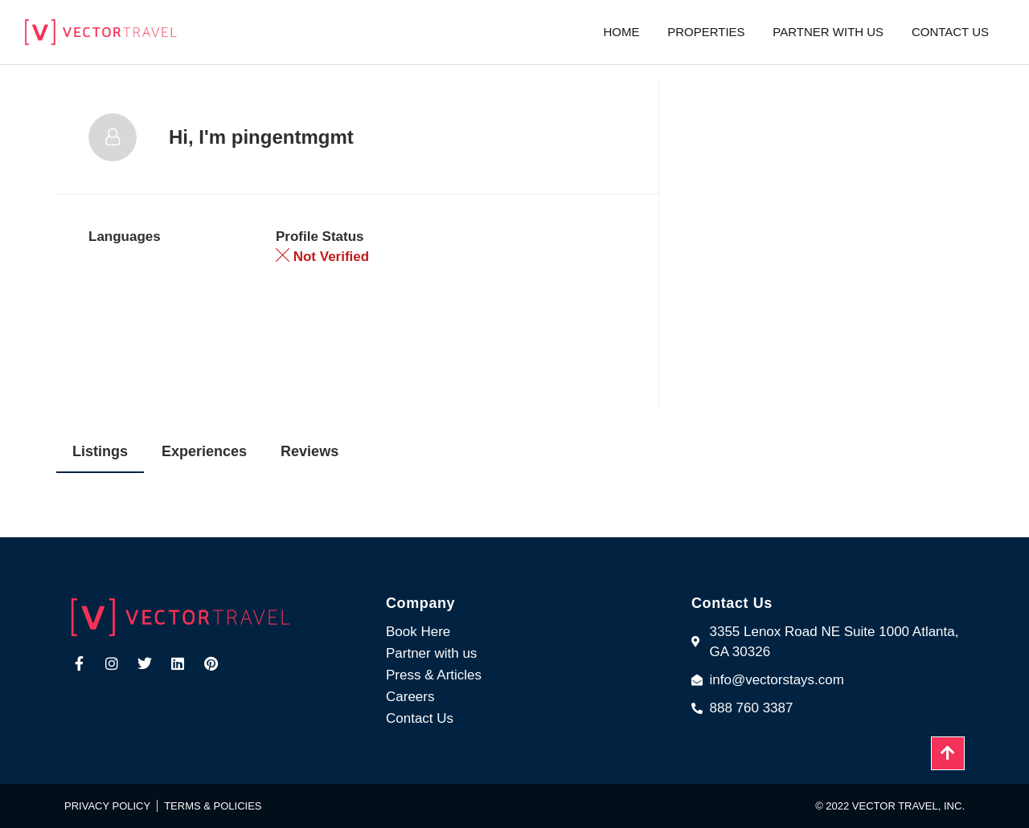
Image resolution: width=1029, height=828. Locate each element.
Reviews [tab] (309, 451)
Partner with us (828, 32)
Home (621, 32)
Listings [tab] (100, 451)
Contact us (950, 32)
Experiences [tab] (204, 451)
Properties (705, 32)
